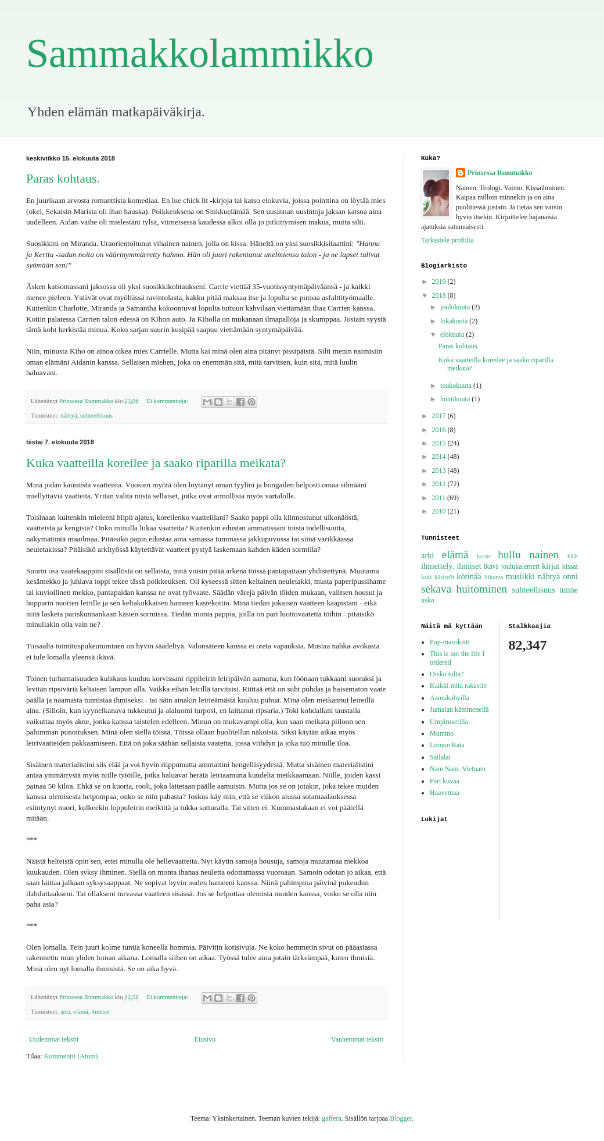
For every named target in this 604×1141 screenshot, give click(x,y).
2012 (440, 484)
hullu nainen (528, 554)
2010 (440, 511)
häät (572, 555)
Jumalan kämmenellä (459, 709)
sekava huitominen (464, 589)
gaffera (331, 1118)
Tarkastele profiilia (447, 240)
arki (65, 1011)
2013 (440, 470)
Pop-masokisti (450, 642)
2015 (440, 443)
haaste (484, 556)
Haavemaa (444, 793)
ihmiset (100, 1011)
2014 (440, 456)
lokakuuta (454, 321)
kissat (570, 566)
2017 (440, 416)
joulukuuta (456, 307)
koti (426, 577)
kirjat (550, 565)
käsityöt (444, 576)
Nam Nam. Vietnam (458, 769)
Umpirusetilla (449, 722)
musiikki (520, 576)
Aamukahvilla (449, 698)
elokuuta (453, 334)
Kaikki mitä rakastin (458, 686)
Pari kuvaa (444, 781)
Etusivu (205, 1039)
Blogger (401, 1118)
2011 (440, 498)
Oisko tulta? (446, 674)
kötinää (468, 576)
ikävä (491, 566)
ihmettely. (437, 565)
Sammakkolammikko (200, 53)
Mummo (442, 733)
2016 (440, 430)
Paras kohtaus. (63, 178)
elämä (80, 1011)
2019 (440, 281)
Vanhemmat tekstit (357, 1039)
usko (427, 600)
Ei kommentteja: (167, 400)
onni (570, 576)
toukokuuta (456, 385)
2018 (440, 295)
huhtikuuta (456, 399)
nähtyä (68, 415)
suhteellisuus (96, 415)
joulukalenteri (520, 566)
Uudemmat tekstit (54, 1039)
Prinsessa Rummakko (500, 173)
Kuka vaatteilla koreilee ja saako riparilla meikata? (156, 462)
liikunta (494, 576)
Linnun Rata (447, 745)
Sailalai (440, 757)
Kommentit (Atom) (71, 1056)
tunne (568, 589)
